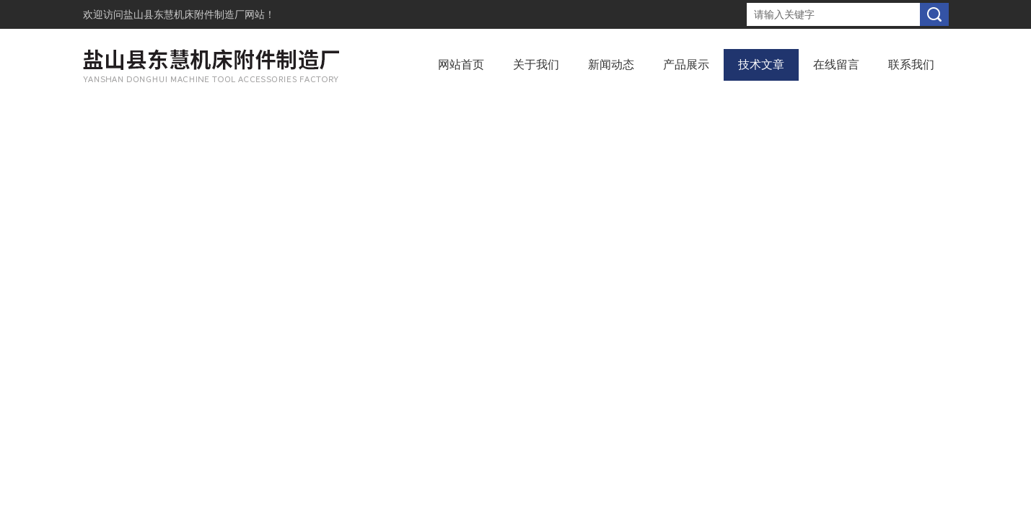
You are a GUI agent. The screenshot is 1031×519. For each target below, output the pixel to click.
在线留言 (836, 64)
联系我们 (911, 64)
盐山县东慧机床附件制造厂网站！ (199, 14)
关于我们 (536, 64)
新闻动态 (611, 64)
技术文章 (761, 64)
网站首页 (461, 64)
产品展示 (686, 64)
